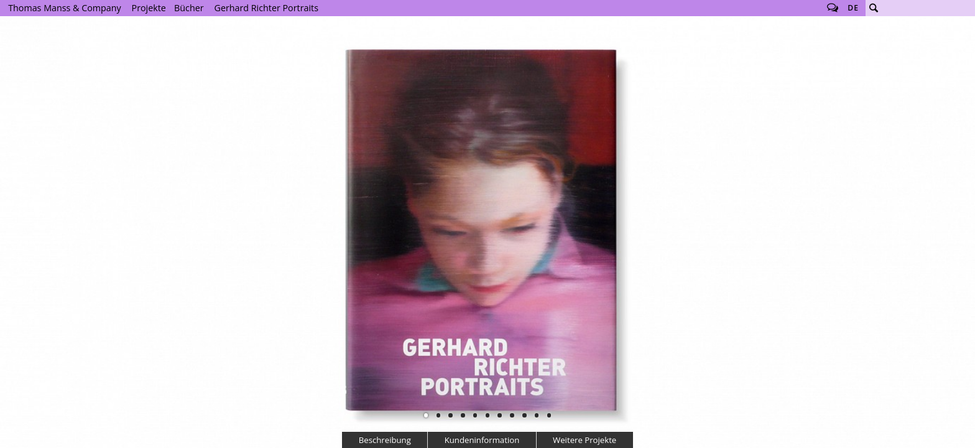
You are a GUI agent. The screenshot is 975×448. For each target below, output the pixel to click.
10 (536, 415)
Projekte (149, 8)
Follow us (833, 8)
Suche (874, 8)
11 (549, 415)
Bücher (189, 8)
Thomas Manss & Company (64, 8)
